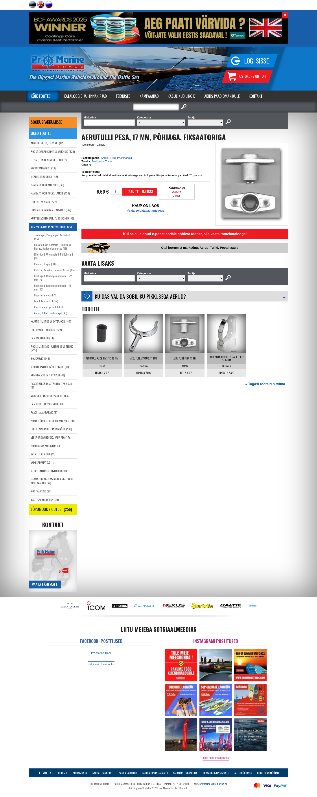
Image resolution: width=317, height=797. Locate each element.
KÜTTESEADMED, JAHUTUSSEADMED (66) (52, 218)
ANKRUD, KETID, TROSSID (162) (48, 143)
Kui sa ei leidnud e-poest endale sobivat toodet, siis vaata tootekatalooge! (185, 234)
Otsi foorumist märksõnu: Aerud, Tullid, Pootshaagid (199, 247)
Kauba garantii (128, 773)
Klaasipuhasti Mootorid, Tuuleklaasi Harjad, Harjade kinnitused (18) (53, 246)
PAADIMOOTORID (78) (42, 338)
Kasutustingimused (185, 773)
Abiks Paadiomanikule (222, 96)
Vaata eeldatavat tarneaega (145, 210)
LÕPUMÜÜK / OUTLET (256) (51, 509)
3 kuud (176, 195)
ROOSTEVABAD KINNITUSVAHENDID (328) (53, 151)
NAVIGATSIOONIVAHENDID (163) (47, 185)
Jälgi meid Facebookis (101, 664)
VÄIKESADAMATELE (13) (43, 462)
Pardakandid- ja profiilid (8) (49, 307)
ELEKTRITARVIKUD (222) (44, 201)
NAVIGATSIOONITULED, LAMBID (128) (50, 193)
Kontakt (256, 96)
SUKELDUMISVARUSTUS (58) (46, 446)
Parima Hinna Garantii (155, 773)
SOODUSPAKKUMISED (46, 122)
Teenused (123, 96)
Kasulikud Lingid (181, 96)
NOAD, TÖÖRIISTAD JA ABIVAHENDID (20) (53, 421)
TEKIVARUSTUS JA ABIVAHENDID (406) (51, 227)
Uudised (63, 773)
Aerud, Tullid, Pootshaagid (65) (50, 313)
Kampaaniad (149, 96)
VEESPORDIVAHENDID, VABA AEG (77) (50, 437)
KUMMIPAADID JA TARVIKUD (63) (48, 375)
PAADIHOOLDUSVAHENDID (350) (48, 404)
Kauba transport (103, 773)
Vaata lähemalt (45, 584)
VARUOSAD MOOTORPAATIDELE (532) (50, 396)
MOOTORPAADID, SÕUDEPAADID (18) (50, 367)
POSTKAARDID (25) (41, 491)
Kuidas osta (80, 773)
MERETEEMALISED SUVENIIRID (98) (49, 471)
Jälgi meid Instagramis (216, 757)
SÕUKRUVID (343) (40, 358)
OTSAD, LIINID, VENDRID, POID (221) (50, 160)
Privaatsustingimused (215, 773)
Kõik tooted (41, 96)
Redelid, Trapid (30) (45, 264)
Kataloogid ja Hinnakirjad (85, 96)
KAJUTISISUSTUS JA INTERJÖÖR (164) (51, 321)
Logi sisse (256, 60)
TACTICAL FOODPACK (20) (45, 499)
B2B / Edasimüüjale (268, 773)
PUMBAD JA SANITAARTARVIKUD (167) (51, 210)
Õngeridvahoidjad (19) (45, 295)
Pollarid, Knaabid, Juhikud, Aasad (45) (54, 270)
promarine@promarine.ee (213, 784)
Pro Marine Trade (102, 161)
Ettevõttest (45, 773)
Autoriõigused (243, 773)
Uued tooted (41, 133)
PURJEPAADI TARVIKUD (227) (46, 330)
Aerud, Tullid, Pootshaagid (116, 158)
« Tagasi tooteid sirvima (265, 384)
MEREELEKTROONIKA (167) (44, 176)
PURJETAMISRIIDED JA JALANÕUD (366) (51, 429)
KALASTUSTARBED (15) (43, 454)
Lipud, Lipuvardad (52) (46, 301)
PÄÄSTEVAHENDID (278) (43, 168)
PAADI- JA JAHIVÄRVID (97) (44, 412)
